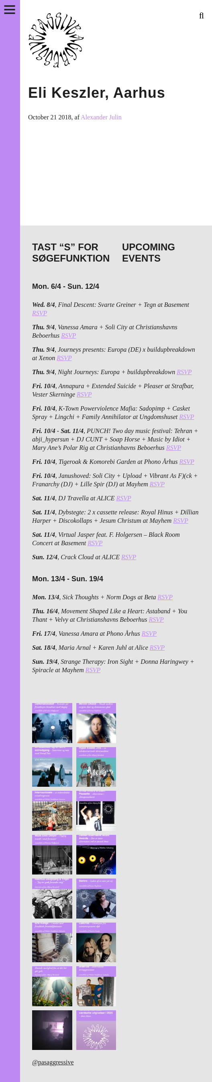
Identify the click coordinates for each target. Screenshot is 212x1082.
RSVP (39, 313)
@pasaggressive (53, 1062)
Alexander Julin (101, 117)
